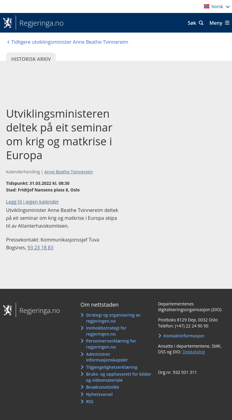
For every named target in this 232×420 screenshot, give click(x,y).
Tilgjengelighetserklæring (111, 367)
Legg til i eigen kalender (32, 201)
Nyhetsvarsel (99, 394)
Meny (215, 23)
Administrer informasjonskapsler (107, 357)
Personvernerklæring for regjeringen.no (111, 344)
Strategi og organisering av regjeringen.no (113, 318)
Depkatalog (193, 352)
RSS (89, 401)
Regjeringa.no (40, 22)
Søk (192, 23)
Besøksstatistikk (102, 387)
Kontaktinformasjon (184, 336)
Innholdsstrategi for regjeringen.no (106, 331)
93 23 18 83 (40, 247)
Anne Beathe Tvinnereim (68, 172)
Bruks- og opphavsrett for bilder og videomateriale (118, 377)
